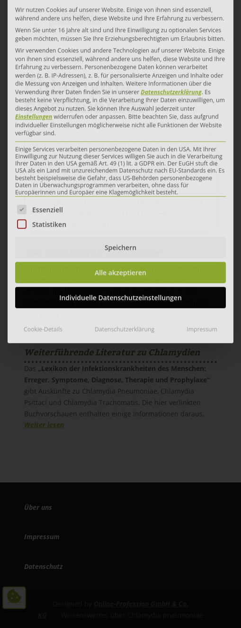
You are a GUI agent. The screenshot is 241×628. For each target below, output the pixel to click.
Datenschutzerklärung (124, 215)
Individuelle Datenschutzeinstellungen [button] (120, 183)
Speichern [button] (120, 133)
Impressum (202, 215)
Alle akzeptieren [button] (120, 158)
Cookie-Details (43, 215)
